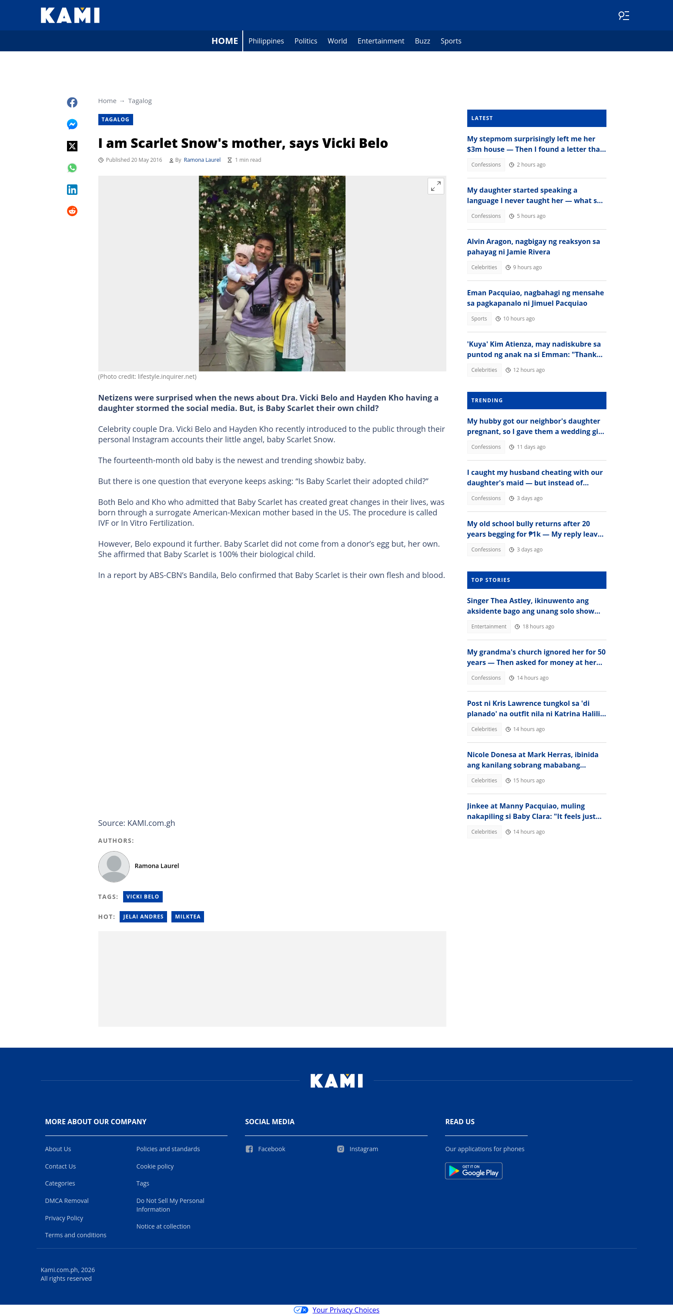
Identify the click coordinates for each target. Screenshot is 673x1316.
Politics (306, 42)
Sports (451, 42)
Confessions (486, 165)
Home (224, 41)
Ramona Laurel (202, 160)
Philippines (266, 42)
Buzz (422, 42)
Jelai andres (143, 917)
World (337, 42)
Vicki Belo (143, 897)
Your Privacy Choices (337, 1311)
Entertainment (381, 42)
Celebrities (484, 268)
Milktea (188, 917)
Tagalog (140, 101)
